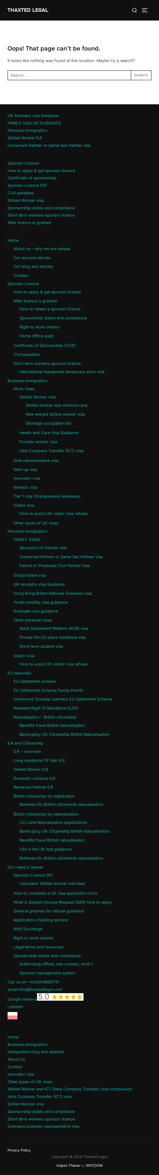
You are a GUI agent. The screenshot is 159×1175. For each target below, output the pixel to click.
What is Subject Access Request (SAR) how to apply (63, 902)
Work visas (24, 388)
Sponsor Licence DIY (27, 185)
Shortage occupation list (48, 423)
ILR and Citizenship (26, 743)
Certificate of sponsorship (32, 177)
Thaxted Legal (28, 10)
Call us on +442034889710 (33, 981)
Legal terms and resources (39, 946)
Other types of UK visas (36, 522)
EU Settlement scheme (35, 681)
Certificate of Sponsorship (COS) (45, 345)
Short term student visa (41, 646)
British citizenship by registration (44, 796)
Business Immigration (27, 1044)
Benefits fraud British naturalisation (52, 725)
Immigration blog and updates (36, 1051)
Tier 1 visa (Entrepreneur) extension (47, 496)
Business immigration (27, 380)
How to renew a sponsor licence (50, 308)
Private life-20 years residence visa (53, 637)
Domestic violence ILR (34, 778)
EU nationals (19, 673)
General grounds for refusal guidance (49, 910)
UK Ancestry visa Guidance (33, 115)
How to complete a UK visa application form (56, 893)
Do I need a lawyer (25, 867)
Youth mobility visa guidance (41, 602)
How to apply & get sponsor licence (41, 170)
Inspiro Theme (68, 1165)
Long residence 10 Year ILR (39, 760)
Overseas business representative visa (43, 1126)
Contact (21, 275)
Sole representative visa (36, 460)
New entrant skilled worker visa (55, 414)
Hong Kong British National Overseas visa (53, 593)
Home (13, 240)
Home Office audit (37, 335)
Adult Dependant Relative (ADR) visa (54, 628)
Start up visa (25, 469)
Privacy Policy (19, 1150)
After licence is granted (29, 222)
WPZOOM (94, 1165)
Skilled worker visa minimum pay (57, 405)
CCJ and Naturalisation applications (53, 822)
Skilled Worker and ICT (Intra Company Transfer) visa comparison (70, 1088)
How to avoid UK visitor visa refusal (54, 513)
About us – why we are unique (42, 248)
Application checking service (41, 919)
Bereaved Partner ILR (33, 787)
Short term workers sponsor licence (41, 215)
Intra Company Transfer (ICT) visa (52, 450)
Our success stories (32, 257)
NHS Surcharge (28, 928)
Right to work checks (39, 326)
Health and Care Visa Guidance (49, 432)
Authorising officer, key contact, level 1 (56, 963)
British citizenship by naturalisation (46, 814)
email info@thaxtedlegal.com (35, 989)
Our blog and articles (33, 266)
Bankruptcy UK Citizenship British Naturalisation (65, 734)
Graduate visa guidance (36, 611)
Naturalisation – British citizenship (45, 717)
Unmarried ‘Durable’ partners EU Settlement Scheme (63, 699)
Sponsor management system (47, 972)
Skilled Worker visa (26, 200)
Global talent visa (30, 575)
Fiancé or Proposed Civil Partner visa (55, 565)
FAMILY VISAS (27, 539)
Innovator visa (27, 478)
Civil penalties (21, 192)
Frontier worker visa (38, 441)
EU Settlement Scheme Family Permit (48, 690)
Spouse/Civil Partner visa (43, 547)
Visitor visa (24, 505)
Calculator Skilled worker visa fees (52, 883)
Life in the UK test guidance (46, 849)
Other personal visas (33, 620)
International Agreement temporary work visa (62, 371)
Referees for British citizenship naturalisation (61, 804)
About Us (16, 1059)
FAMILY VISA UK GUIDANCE (34, 123)
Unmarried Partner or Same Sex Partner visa (49, 145)
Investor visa (25, 487)
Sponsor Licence (23, 163)
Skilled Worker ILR (25, 137)
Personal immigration (27, 130)
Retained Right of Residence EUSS (46, 708)
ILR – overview (27, 751)
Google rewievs (46, 999)
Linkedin (15, 1006)
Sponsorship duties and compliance (41, 207)
